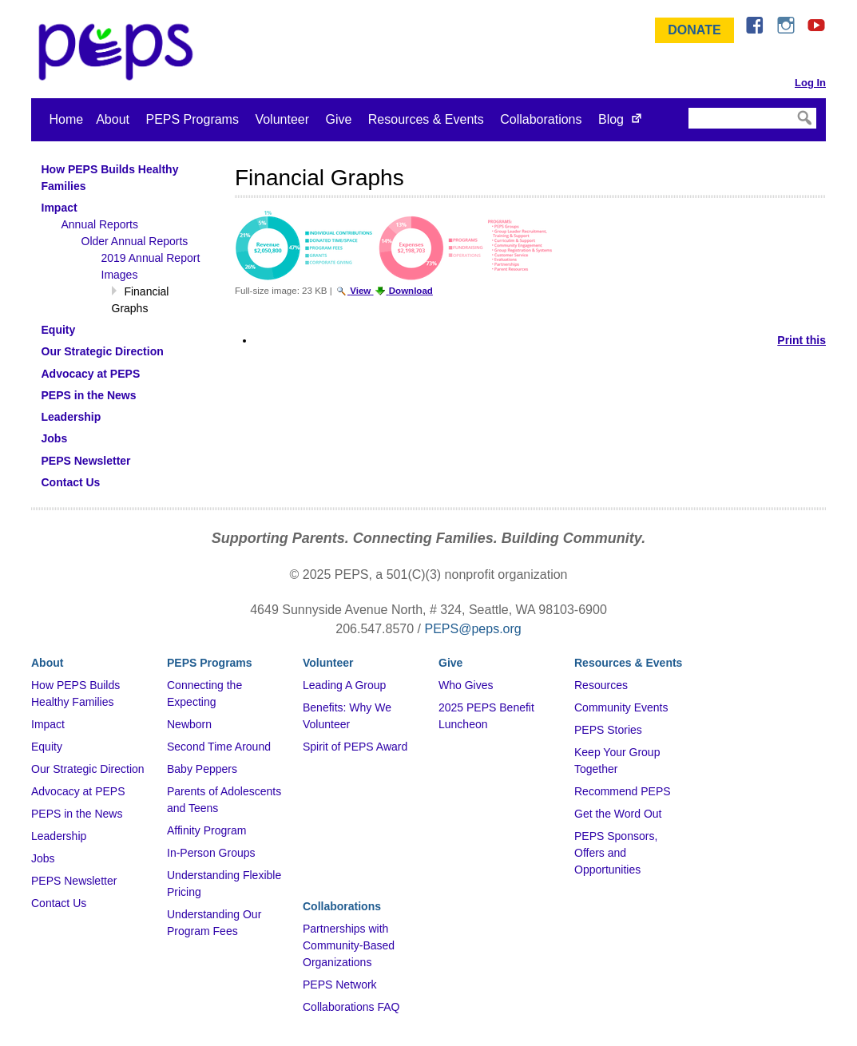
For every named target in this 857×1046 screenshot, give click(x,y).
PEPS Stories (608, 729)
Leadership (58, 836)
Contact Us (58, 903)
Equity (46, 746)
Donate (694, 30)
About (112, 119)
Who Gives (465, 685)
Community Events (621, 707)
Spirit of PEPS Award (355, 746)
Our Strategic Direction (88, 769)
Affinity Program (206, 830)
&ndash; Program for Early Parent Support (119, 52)
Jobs (43, 858)
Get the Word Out (617, 813)
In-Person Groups (211, 852)
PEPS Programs (191, 119)
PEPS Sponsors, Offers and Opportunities (615, 853)
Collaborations (540, 119)
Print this (801, 340)
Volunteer (282, 119)
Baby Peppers (202, 769)
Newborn (189, 724)
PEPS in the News (76, 813)
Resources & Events (426, 119)
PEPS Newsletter (74, 880)
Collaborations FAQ (351, 1006)
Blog (611, 119)
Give (338, 119)
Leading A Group (344, 685)
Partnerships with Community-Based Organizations (349, 945)
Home (67, 119)
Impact (48, 724)
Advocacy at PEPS (78, 791)
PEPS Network (340, 984)
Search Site (687, 107)
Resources (601, 685)
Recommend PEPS (622, 791)
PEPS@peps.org (473, 629)
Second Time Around (219, 746)
